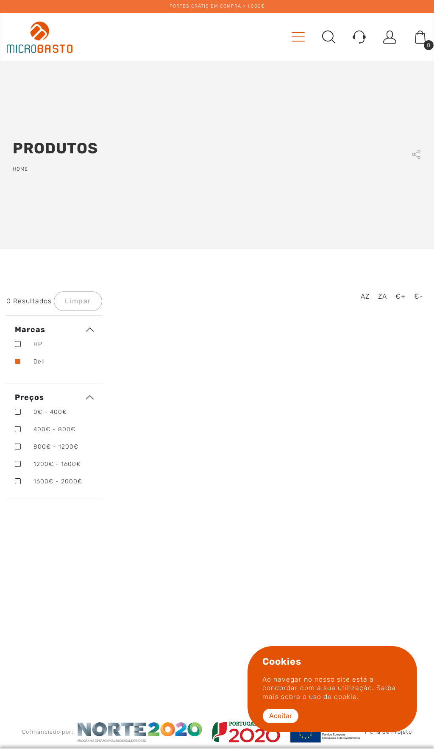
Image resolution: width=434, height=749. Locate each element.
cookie (345, 697)
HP (28, 344)
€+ (400, 296)
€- (418, 296)
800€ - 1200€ (46, 446)
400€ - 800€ (45, 429)
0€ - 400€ (41, 412)
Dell (30, 361)
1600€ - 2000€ (48, 481)
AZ (365, 296)
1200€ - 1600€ (48, 464)
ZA (382, 296)
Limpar (78, 301)
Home (20, 169)
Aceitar (280, 716)
